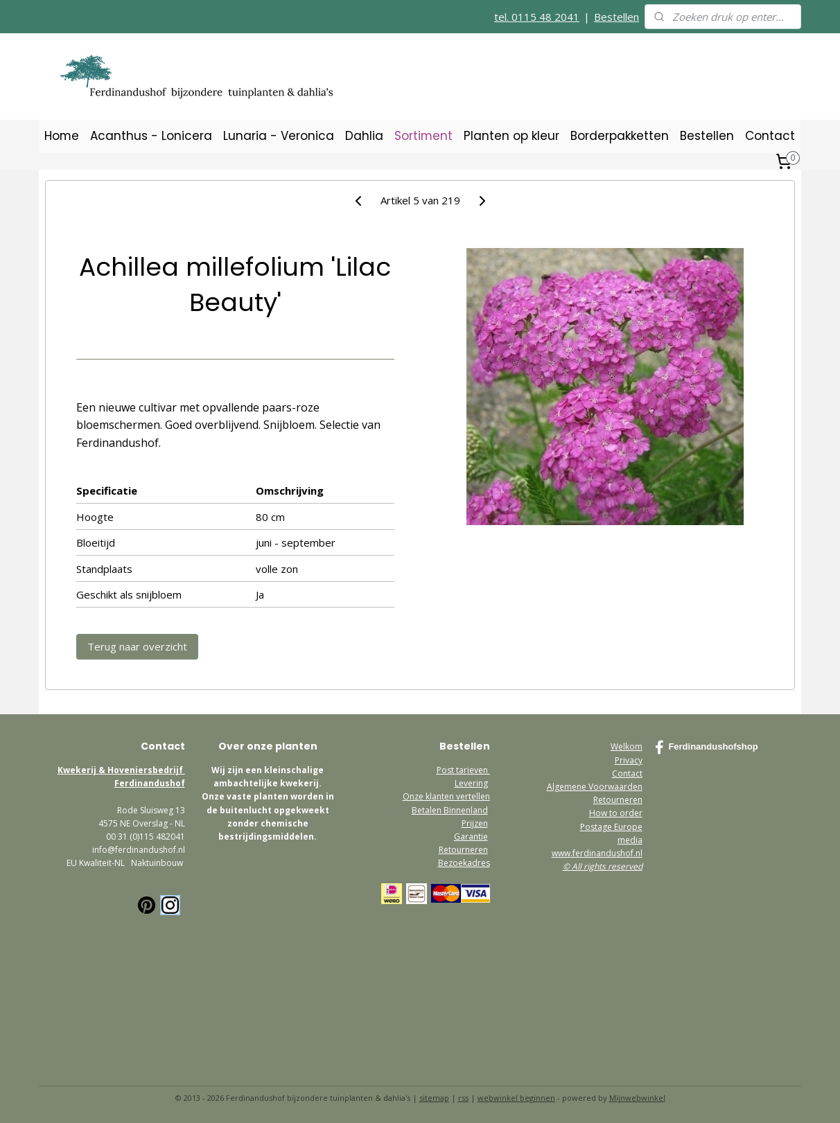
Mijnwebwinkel (637, 1098)
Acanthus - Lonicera (151, 135)
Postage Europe (611, 827)
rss (463, 1098)
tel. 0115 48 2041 (536, 17)
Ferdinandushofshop (706, 747)
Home (61, 135)
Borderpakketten (619, 135)
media (630, 840)
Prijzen (475, 823)
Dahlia (364, 135)
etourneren (620, 800)
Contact (770, 135)
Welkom (626, 746)
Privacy (628, 760)
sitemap (434, 1098)
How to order (615, 813)
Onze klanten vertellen (446, 796)
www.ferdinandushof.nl (597, 853)
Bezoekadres (464, 863)
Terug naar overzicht (137, 646)
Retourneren (463, 850)
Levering (471, 783)
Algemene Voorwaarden (594, 787)
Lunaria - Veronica (278, 135)
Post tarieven (463, 770)
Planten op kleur (511, 135)
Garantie (471, 836)
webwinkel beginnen (516, 1098)
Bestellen (616, 17)
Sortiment (423, 135)
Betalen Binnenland (450, 810)
